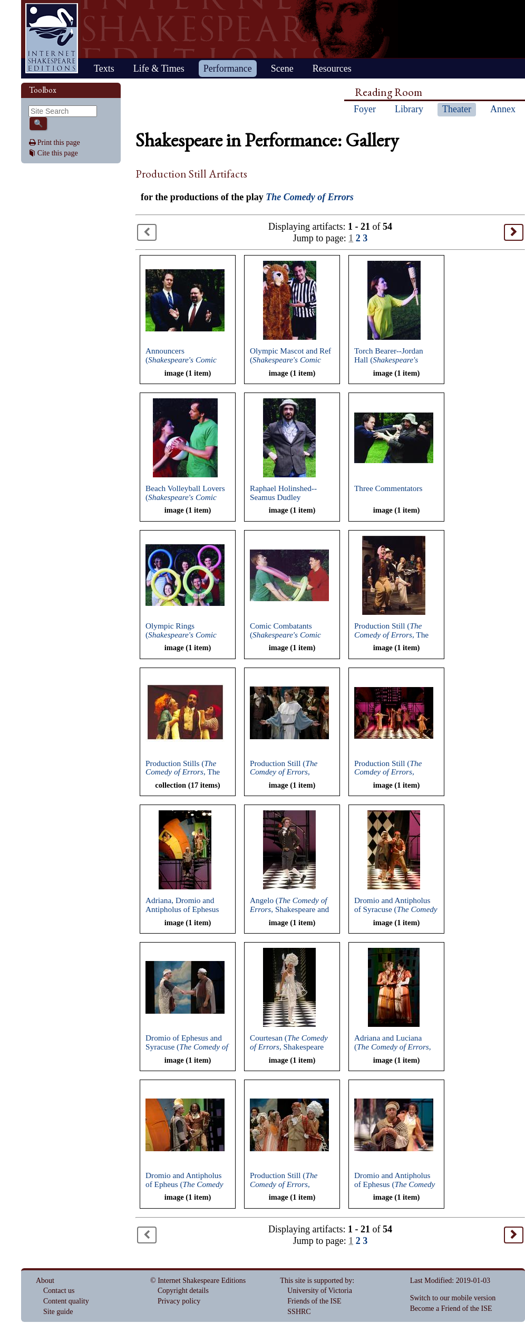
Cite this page (57, 153)
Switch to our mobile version (453, 1298)
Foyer (365, 109)
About (45, 1281)
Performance (227, 68)
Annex (503, 109)
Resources (332, 68)
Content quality (66, 1301)
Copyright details (183, 1291)
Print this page (58, 142)
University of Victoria (319, 1291)
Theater (456, 109)
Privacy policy (179, 1301)
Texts (104, 68)
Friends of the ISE (314, 1301)
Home (51, 38)
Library (409, 109)
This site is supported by (316, 1281)
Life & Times (158, 68)
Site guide (58, 1312)
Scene (282, 68)
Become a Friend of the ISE (451, 1308)
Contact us (59, 1291)
